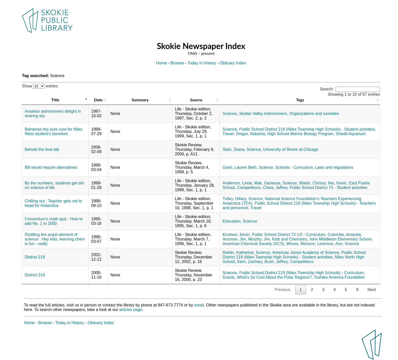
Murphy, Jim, (259, 239)
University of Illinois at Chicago (290, 149)
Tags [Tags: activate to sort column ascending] (300, 99)
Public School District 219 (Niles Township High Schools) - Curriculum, (302, 273)
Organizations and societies (314, 113)
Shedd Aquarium (351, 134)
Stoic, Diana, (233, 149)
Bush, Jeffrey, (276, 261)
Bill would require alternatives (51, 167)
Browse (177, 63)
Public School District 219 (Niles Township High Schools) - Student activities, (307, 129)
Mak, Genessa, (268, 183)
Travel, (228, 134)
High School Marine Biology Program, (301, 134)
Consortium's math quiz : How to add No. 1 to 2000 (54, 221)
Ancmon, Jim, (234, 239)
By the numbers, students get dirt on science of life (54, 185)
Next (371, 289)
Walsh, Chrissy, (313, 183)
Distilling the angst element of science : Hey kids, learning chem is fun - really (55, 239)
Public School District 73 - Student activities (328, 187)
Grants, (229, 277)
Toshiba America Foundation (339, 277)
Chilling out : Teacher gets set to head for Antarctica (53, 203)
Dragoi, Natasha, (251, 134)
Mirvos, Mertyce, (301, 244)
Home (161, 63)
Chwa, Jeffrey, (275, 187)
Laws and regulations (334, 167)
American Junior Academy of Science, (306, 252)
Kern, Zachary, (250, 261)
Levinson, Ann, (330, 244)
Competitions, (249, 187)
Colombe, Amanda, (345, 234)
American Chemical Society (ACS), (253, 244)
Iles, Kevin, (337, 183)
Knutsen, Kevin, (236, 234)
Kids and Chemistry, (290, 239)
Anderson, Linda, (237, 183)
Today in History (201, 63)
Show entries (40, 86)
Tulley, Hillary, (234, 199)
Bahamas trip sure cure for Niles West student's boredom (54, 131)
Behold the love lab (42, 149)
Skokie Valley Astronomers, (263, 113)
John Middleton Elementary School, (341, 239)
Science (250, 221)
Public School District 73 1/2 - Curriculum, (289, 234)
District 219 (35, 257)
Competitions (301, 261)
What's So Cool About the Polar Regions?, (275, 277)
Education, (232, 221)
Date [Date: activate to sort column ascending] (98, 99)
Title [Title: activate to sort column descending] (55, 99)
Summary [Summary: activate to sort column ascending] (140, 99)
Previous (282, 289)
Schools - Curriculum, (294, 167)
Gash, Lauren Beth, (240, 167)
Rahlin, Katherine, (238, 252)
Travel (255, 208)
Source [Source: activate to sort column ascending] (196, 99)
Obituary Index (233, 63)
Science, (230, 113)
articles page (130, 309)
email (199, 305)
